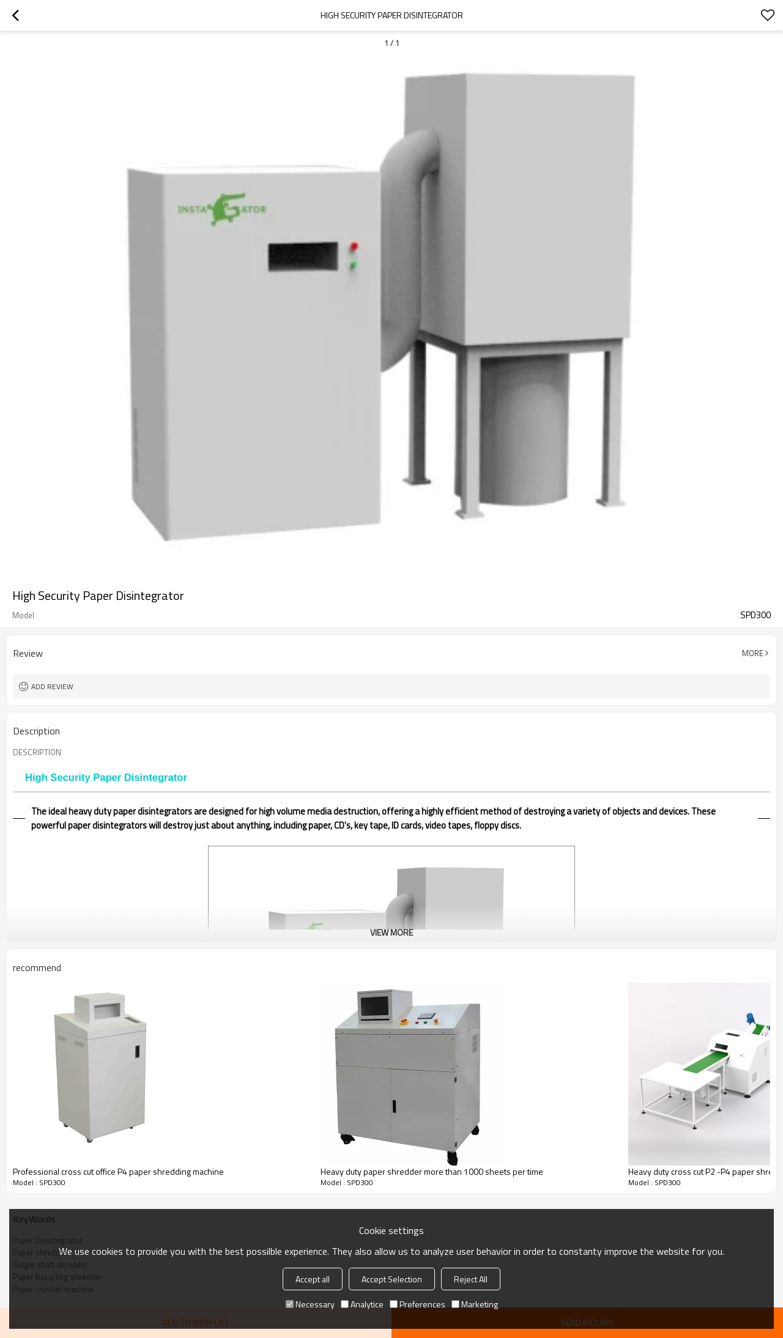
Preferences (417, 1304)
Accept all (312, 1279)
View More (391, 932)
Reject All (471, 1279)
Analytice (362, 1304)
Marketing (474, 1304)
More (752, 653)
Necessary (310, 1304)
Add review (52, 686)
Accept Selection (392, 1279)
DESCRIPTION (37, 752)
